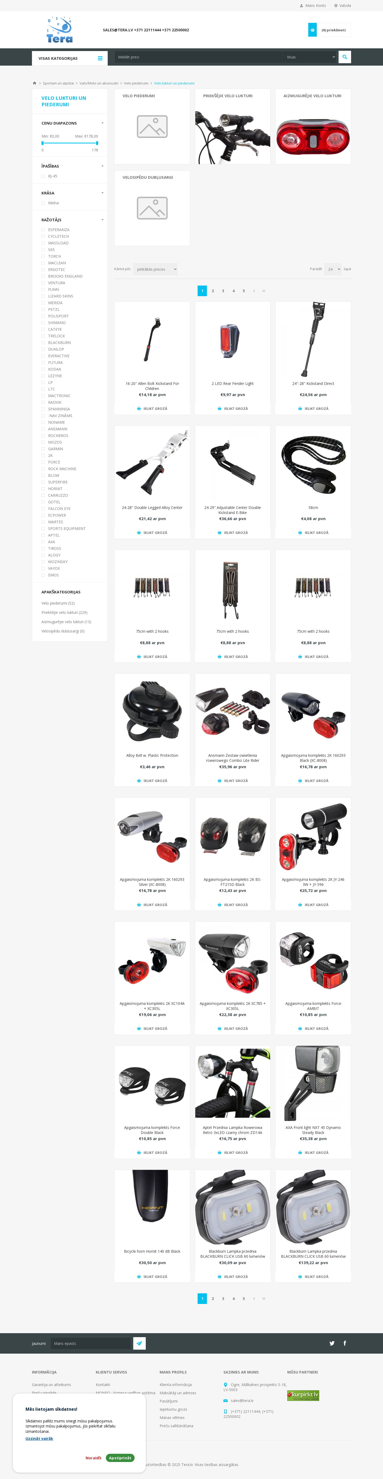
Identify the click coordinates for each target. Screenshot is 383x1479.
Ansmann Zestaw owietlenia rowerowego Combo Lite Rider (232, 758)
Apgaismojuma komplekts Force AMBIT (313, 1006)
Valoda (345, 5)
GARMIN (55, 448)
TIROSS (54, 548)
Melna (53, 202)
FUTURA (55, 362)
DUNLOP (56, 349)
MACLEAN (57, 262)
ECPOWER (57, 515)
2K (50, 455)
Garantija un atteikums (51, 1384)
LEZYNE (55, 375)
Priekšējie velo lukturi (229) (64, 612)
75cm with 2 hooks (152, 631)
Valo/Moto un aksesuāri (99, 83)
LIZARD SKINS (60, 296)
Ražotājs (51, 219)
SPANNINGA (59, 408)
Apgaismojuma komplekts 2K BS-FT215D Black (232, 882)
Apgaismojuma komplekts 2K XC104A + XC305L (152, 1006)
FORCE (54, 462)
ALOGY (54, 555)
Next (254, 291)
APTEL (54, 535)
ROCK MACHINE (62, 468)
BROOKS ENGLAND (65, 276)
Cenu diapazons (59, 123)
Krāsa (47, 193)
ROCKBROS (58, 435)
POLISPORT (58, 315)
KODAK (54, 369)
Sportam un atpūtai (58, 83)
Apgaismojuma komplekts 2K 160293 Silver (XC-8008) (152, 882)
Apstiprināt (120, 1457)
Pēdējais (264, 291)
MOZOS (55, 442)
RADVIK (54, 402)
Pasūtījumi (169, 1401)
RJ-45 (52, 175)
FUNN (53, 289)
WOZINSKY (58, 561)
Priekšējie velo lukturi (228, 95)
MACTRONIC (59, 395)
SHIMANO (57, 322)
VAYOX (54, 568)
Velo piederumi (136, 83)
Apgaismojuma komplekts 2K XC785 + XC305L (233, 1006)
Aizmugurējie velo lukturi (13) (66, 621)
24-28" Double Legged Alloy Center (152, 507)
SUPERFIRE (58, 481)
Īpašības (50, 166)
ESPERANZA (58, 229)
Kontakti (103, 1384)
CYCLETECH (58, 236)
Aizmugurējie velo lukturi (313, 95)
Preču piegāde (44, 1392)
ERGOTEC (56, 269)
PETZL (54, 309)
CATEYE (55, 329)
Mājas (34, 83)
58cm (313, 507)
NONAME (56, 422)
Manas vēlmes (172, 1417)
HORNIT (55, 488)
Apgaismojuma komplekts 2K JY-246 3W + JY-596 (313, 882)
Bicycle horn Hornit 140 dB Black (152, 1251)
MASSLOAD (58, 242)
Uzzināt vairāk (39, 1438)
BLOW (53, 475)
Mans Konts (315, 5)
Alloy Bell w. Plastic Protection (152, 755)
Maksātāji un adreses (178, 1392)
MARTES (55, 521)
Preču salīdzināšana (176, 1425)
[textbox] (198, 57)
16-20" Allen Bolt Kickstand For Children (152, 386)
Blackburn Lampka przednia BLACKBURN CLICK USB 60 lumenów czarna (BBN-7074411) (232, 1256)
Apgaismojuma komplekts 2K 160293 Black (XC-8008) (313, 758)
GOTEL (54, 501)
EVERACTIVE (58, 355)
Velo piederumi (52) (58, 603)
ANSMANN (57, 428)
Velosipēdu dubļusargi (148, 177)
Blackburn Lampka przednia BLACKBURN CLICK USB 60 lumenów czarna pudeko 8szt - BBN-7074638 (313, 1256)
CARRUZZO (58, 495)
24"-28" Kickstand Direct (313, 383)
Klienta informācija (176, 1384)
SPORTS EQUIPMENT (67, 528)
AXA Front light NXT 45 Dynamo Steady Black (313, 1130)
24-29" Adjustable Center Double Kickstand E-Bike (232, 510)
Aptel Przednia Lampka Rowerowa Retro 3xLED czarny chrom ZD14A (232, 1130)
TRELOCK (56, 335)
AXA (51, 541)
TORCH (54, 256)
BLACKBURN (59, 342)
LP (50, 382)
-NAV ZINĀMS (60, 415)
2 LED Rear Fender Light (233, 383)
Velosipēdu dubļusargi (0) (63, 631)
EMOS (53, 574)
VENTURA (56, 282)
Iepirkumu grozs (173, 1409)
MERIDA (55, 302)
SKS (51, 249)
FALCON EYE (59, 508)
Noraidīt (94, 1457)
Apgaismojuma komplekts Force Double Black (152, 1130)
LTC (51, 389)
